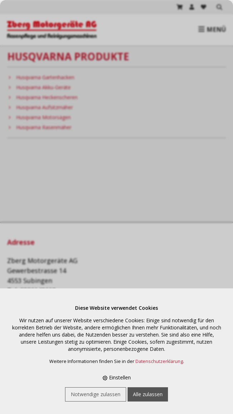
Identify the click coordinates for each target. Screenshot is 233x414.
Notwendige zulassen (95, 394)
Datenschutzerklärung (159, 361)
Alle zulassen (148, 394)
